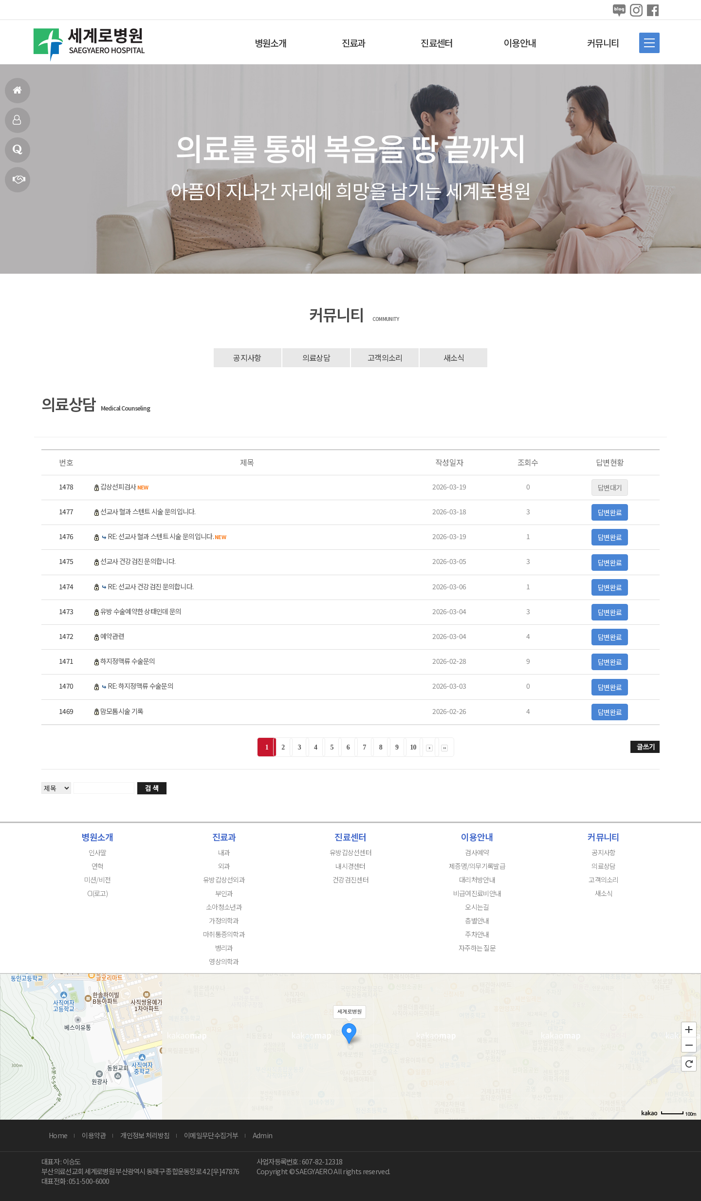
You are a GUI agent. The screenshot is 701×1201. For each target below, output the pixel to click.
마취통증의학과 (224, 934)
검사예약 (477, 852)
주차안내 (477, 934)
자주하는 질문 (477, 948)
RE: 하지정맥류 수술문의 (140, 686)
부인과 (224, 893)
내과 (224, 852)
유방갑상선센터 (350, 852)
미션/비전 (97, 879)
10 (413, 747)
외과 (224, 866)
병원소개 (270, 42)
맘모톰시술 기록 (121, 711)
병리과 (224, 948)
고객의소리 (385, 357)
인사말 (16, 124)
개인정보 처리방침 (144, 1135)
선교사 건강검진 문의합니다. (138, 561)
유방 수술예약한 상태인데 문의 (141, 611)
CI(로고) (97, 893)
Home (58, 1135)
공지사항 (247, 357)
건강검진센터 (350, 879)
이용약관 (94, 1135)
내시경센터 (350, 866)
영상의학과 (224, 961)
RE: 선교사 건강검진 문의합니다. (151, 586)
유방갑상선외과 (224, 879)
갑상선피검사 (124, 486)
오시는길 (477, 907)
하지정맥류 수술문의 (127, 661)
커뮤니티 (603, 42)
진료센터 (436, 42)
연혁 (19, 183)
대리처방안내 (477, 879)
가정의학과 (224, 920)
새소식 (453, 357)
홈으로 (17, 94)
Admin (263, 1135)
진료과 (354, 42)
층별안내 (477, 920)
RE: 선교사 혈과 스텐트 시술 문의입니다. (167, 536)
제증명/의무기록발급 (477, 866)
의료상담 (17, 154)
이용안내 (519, 42)
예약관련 (112, 636)
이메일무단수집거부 (211, 1135)
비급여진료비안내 (477, 893)
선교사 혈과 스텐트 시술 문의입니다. (148, 511)
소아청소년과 (224, 907)
